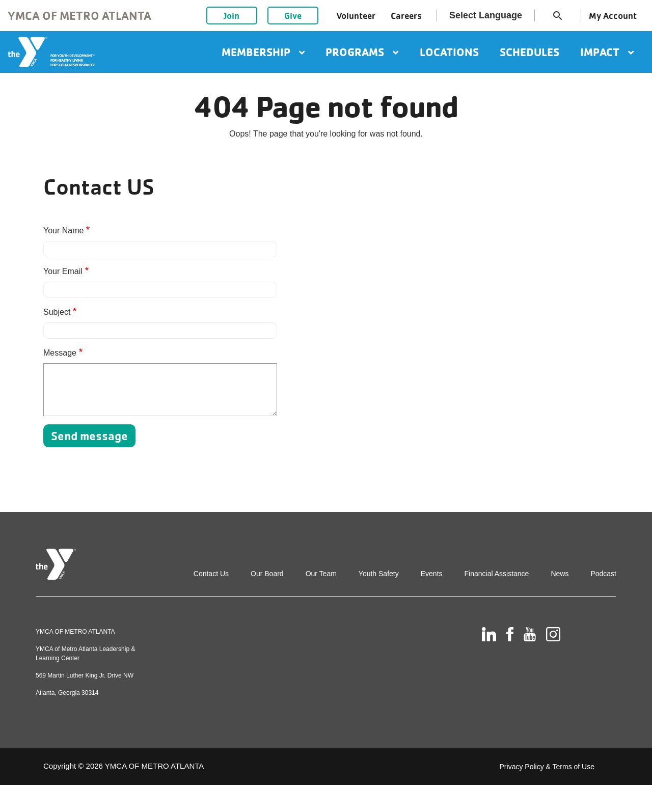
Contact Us (211, 574)
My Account (613, 15)
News (559, 574)
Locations (449, 52)
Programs (361, 52)
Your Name (63, 230)
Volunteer (355, 15)
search (558, 16)
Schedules (529, 52)
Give (293, 15)
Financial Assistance (497, 574)
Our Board (267, 574)
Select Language (485, 15)
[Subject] (160, 330)
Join (231, 15)
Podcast (603, 574)
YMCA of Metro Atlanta (79, 15)
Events (432, 574)
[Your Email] (160, 290)
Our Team (321, 574)
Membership (263, 52)
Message (59, 352)
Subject (56, 312)
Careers (406, 15)
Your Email (63, 271)
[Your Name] (160, 249)
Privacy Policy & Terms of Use (547, 767)
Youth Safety (379, 574)
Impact (607, 52)
